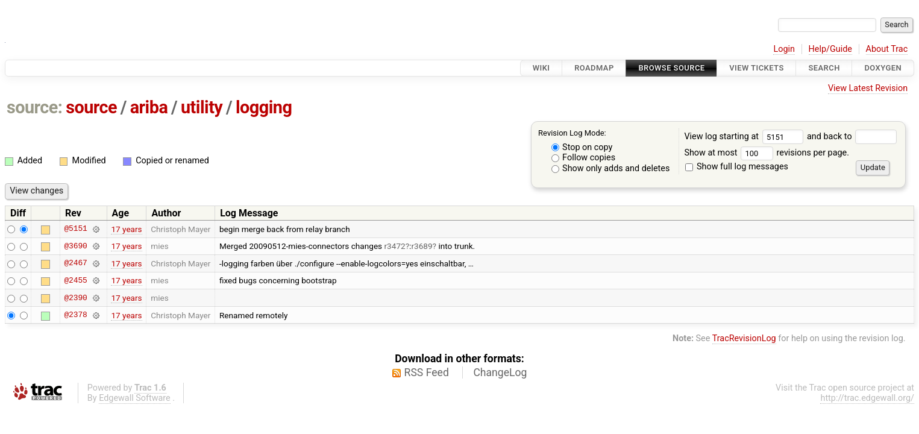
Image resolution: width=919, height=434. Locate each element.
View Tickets (756, 67)
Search (823, 67)
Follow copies (583, 158)
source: (35, 107)
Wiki (541, 67)
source (91, 107)
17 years (126, 229)
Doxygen (883, 67)
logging (264, 107)
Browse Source (671, 67)
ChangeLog (500, 372)
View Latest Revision (868, 88)
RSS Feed (426, 372)
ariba (149, 107)
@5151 (75, 229)
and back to (852, 136)
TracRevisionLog (744, 338)
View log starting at (745, 136)
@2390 (75, 297)
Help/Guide (830, 49)
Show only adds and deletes (610, 168)
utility (201, 107)
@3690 (75, 246)
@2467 (75, 263)
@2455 (75, 280)
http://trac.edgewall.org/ (867, 398)
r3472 (395, 246)
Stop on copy (582, 147)
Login (784, 49)
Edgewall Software (135, 398)
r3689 (421, 246)
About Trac (887, 49)
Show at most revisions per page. (766, 153)
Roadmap (594, 67)
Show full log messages (736, 167)
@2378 (75, 315)
